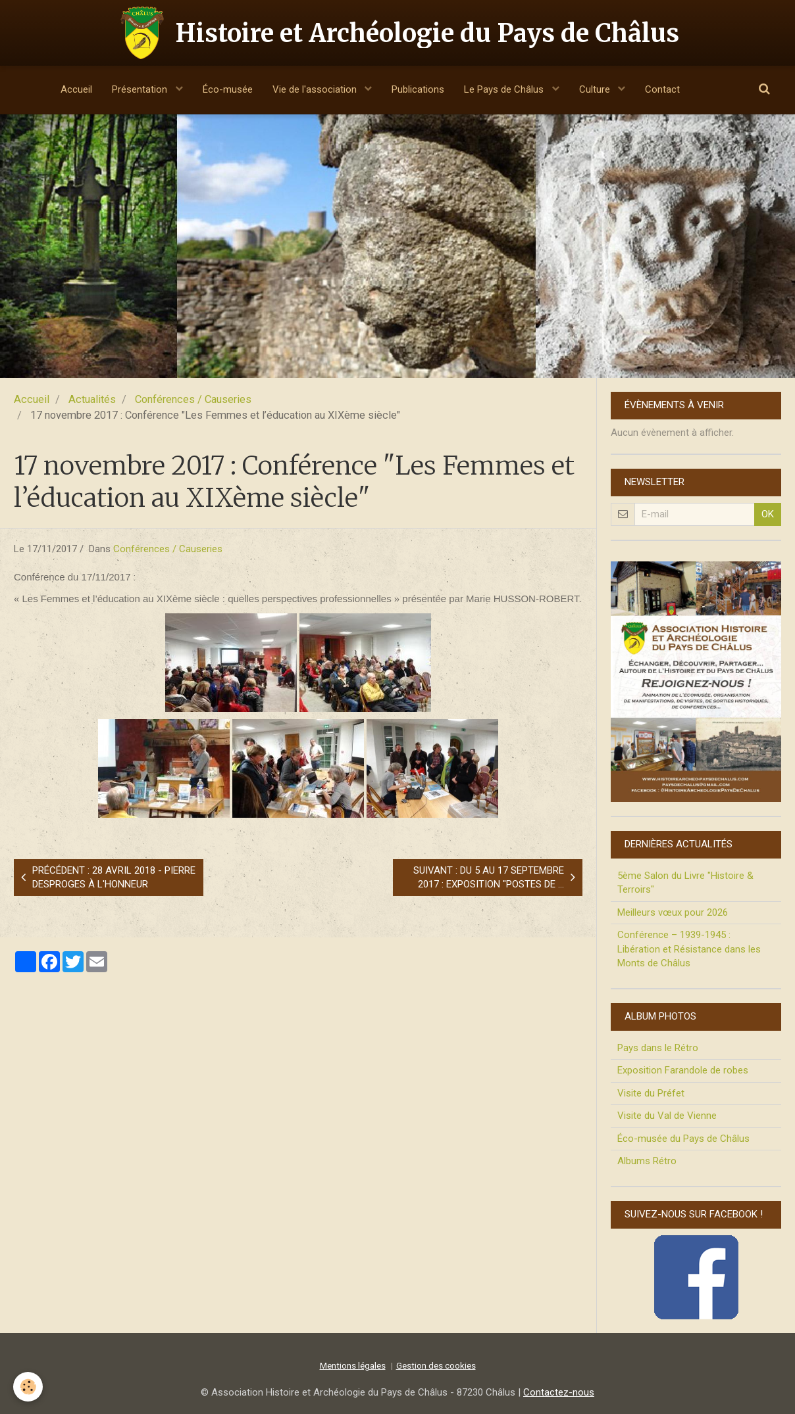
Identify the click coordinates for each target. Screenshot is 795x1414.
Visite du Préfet (650, 1093)
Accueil (76, 89)
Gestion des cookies (436, 1365)
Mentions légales (353, 1365)
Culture (596, 89)
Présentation (141, 89)
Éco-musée (228, 89)
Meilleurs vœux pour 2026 (672, 912)
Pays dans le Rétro (657, 1048)
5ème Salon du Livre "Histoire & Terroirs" (685, 882)
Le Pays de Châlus (505, 89)
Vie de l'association (315, 89)
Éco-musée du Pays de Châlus (683, 1138)
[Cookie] (28, 1387)
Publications (418, 89)
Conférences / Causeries (193, 399)
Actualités (92, 399)
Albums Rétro (647, 1161)
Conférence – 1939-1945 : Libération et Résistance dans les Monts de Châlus (689, 949)
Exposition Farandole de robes (682, 1070)
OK (767, 514)
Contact (662, 89)
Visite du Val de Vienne (667, 1115)
